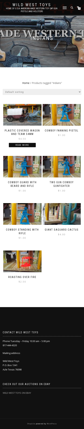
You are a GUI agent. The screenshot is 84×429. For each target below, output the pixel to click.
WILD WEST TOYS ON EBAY (17, 392)
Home (25, 83)
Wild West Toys (31, 5)
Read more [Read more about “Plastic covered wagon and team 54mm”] (22, 145)
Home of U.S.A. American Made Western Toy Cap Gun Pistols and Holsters (31, 10)
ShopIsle (31, 423)
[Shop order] (42, 92)
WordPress (51, 423)
